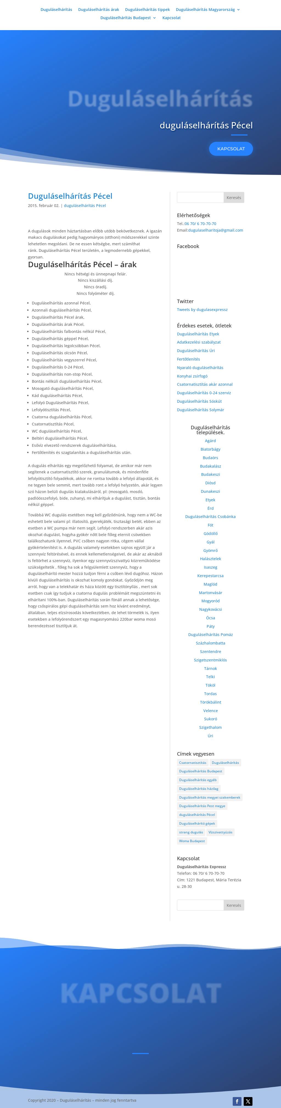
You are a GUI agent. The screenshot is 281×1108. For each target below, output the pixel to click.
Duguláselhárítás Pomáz (210, 634)
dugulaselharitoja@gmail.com (215, 230)
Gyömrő (210, 550)
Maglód (210, 584)
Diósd (210, 482)
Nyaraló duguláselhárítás (200, 367)
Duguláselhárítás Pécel (70, 196)
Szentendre (210, 651)
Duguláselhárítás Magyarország (205, 10)
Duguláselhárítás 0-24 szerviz (204, 392)
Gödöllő (211, 533)
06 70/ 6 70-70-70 (200, 223)
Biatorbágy (210, 449)
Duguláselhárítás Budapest (125, 18)
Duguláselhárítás (56, 10)
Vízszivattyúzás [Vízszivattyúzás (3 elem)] (220, 832)
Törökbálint (210, 702)
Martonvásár (210, 592)
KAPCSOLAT (231, 148)
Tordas (210, 693)
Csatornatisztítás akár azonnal (205, 384)
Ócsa (210, 617)
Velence (210, 710)
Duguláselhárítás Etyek (198, 333)
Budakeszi (210, 474)
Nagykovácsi (210, 609)
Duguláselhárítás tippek (147, 10)
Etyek (210, 499)
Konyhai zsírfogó (192, 376)
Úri (210, 735)
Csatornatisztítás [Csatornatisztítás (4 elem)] (192, 762)
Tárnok (210, 668)
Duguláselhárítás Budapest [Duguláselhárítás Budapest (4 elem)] (200, 771)
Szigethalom (210, 727)
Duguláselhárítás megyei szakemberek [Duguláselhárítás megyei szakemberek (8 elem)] (209, 797)
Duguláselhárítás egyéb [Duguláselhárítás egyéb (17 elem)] (198, 780)
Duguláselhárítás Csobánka (210, 516)
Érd (210, 508)
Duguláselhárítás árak (98, 10)
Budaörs (210, 457)
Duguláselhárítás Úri (196, 350)
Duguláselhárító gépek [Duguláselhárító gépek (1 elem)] (197, 823)
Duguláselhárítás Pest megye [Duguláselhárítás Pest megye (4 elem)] (202, 806)
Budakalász (210, 466)
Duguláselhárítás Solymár (200, 409)
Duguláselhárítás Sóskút (199, 401)
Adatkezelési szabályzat (199, 342)
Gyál (211, 542)
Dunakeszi (210, 491)
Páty (211, 626)
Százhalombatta (210, 643)
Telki (210, 676)
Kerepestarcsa (210, 575)
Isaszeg (210, 567)
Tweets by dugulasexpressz (202, 309)
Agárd (210, 440)
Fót (210, 525)
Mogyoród (210, 600)
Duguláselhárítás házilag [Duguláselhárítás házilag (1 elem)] (198, 788)
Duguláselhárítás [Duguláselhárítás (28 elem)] (225, 762)
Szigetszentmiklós (210, 660)
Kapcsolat (171, 18)
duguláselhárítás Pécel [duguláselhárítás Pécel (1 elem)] (197, 814)
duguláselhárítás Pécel (85, 205)
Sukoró (210, 718)
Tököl (210, 685)
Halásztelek (210, 558)
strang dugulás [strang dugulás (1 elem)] (191, 832)
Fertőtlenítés (188, 359)
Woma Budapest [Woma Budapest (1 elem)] (192, 841)
